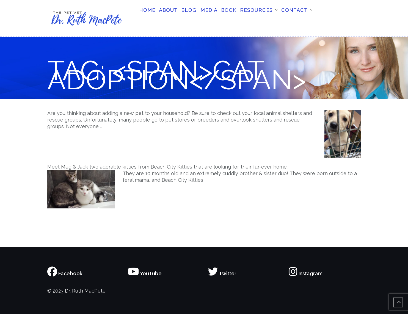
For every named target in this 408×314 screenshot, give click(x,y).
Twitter (222, 273)
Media (208, 10)
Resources (256, 10)
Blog (189, 10)
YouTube (145, 273)
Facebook (64, 273)
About (168, 10)
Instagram (305, 273)
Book (228, 10)
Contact (294, 10)
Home (147, 10)
